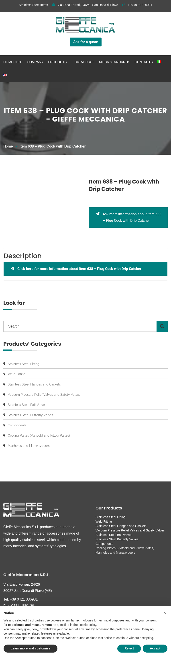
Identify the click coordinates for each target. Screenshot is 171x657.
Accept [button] (155, 648)
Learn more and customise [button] (30, 648)
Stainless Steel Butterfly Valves (30, 415)
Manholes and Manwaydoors (29, 445)
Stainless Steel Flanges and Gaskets (34, 384)
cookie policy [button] (87, 625)
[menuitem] (159, 62)
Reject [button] (129, 648)
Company (35, 62)
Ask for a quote (85, 42)
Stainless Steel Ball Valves (27, 405)
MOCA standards (114, 62)
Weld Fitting (17, 374)
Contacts (144, 62)
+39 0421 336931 (137, 5)
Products (57, 62)
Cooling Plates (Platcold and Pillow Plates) (39, 435)
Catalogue (84, 62)
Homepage (12, 62)
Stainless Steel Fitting (23, 364)
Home (8, 146)
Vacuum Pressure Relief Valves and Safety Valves (44, 394)
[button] (165, 613)
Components (17, 425)
